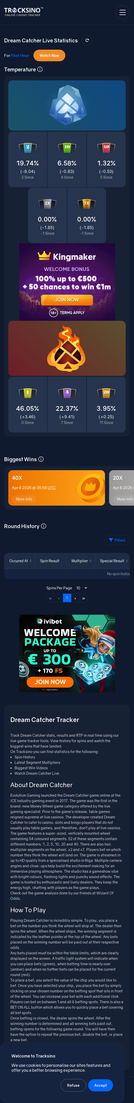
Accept (100, 1085)
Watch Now (49, 55)
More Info (24, 499)
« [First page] (50, 597)
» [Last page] (84, 597)
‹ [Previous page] (59, 597)
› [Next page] (75, 597)
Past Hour (20, 55)
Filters (117, 540)
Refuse (73, 1085)
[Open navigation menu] (122, 12)
